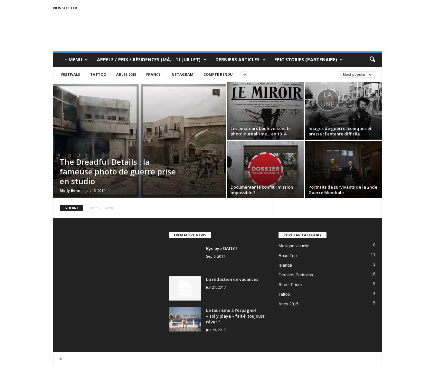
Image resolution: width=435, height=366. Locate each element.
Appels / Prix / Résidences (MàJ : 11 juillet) (151, 60)
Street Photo (290, 284)
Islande (285, 265)
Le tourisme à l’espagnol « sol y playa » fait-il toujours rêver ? (235, 316)
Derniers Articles (240, 60)
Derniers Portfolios (296, 274)
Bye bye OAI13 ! (221, 248)
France (153, 74)
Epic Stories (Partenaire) (308, 60)
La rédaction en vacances (232, 279)
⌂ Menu (76, 60)
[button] (372, 60)
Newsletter (65, 7)
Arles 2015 (126, 74)
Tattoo (98, 74)
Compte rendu (218, 74)
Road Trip (288, 255)
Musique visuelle (294, 245)
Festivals (70, 74)
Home (93, 208)
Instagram (182, 74)
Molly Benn (70, 190)
